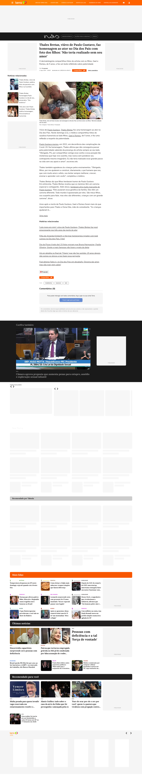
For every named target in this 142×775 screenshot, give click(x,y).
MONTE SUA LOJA (81, 2)
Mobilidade (84, 580)
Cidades (85, 661)
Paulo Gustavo (53, 130)
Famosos (58, 283)
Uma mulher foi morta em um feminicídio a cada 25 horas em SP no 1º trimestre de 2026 (30, 719)
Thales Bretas (67, 130)
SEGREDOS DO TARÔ (95, 2)
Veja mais (43, 215)
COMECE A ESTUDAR (67, 2)
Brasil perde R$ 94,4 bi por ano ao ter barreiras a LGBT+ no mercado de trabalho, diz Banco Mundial (24, 665)
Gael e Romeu (75, 135)
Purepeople (48, 283)
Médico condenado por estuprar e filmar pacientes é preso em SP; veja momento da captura (91, 665)
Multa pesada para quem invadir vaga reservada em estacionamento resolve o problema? (24, 704)
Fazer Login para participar (71, 300)
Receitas (52, 580)
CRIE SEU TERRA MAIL (41, 2)
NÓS (66, 283)
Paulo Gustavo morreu (48, 144)
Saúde (21, 608)
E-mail (124, 2)
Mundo (52, 608)
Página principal (21, 2)
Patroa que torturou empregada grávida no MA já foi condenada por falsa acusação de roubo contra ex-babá (55, 651)
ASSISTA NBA (54, 2)
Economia (13, 661)
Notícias (21, 580)
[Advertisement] (117, 665)
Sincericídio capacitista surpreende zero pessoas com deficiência (23, 651)
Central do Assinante (111, 2)
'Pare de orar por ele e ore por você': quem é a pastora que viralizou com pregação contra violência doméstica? (85, 704)
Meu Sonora (54, 594)
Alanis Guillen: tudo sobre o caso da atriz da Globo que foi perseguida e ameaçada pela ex (55, 704)
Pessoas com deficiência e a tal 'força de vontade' (84, 635)
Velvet (54, 661)
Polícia (43, 645)
